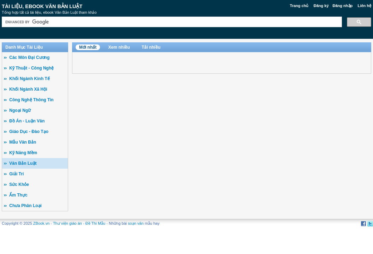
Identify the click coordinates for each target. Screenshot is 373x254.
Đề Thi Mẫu (95, 223)
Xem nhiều (119, 47)
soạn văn (136, 223)
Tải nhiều (151, 47)
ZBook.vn (41, 223)
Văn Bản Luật (22, 163)
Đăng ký (321, 6)
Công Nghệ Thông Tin (31, 99)
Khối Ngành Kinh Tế (29, 78)
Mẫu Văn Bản (22, 142)
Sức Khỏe (19, 184)
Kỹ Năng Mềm (23, 152)
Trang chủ (299, 6)
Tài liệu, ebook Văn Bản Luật (42, 6)
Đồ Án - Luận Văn (27, 121)
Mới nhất (87, 47)
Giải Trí (16, 173)
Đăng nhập (343, 6)
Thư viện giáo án (67, 223)
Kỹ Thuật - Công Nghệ (31, 68)
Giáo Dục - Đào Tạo (28, 131)
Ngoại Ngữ (20, 110)
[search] (171, 22)
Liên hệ (364, 6)
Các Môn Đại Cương (29, 57)
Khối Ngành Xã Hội (28, 89)
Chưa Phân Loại (25, 205)
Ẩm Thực (18, 195)
